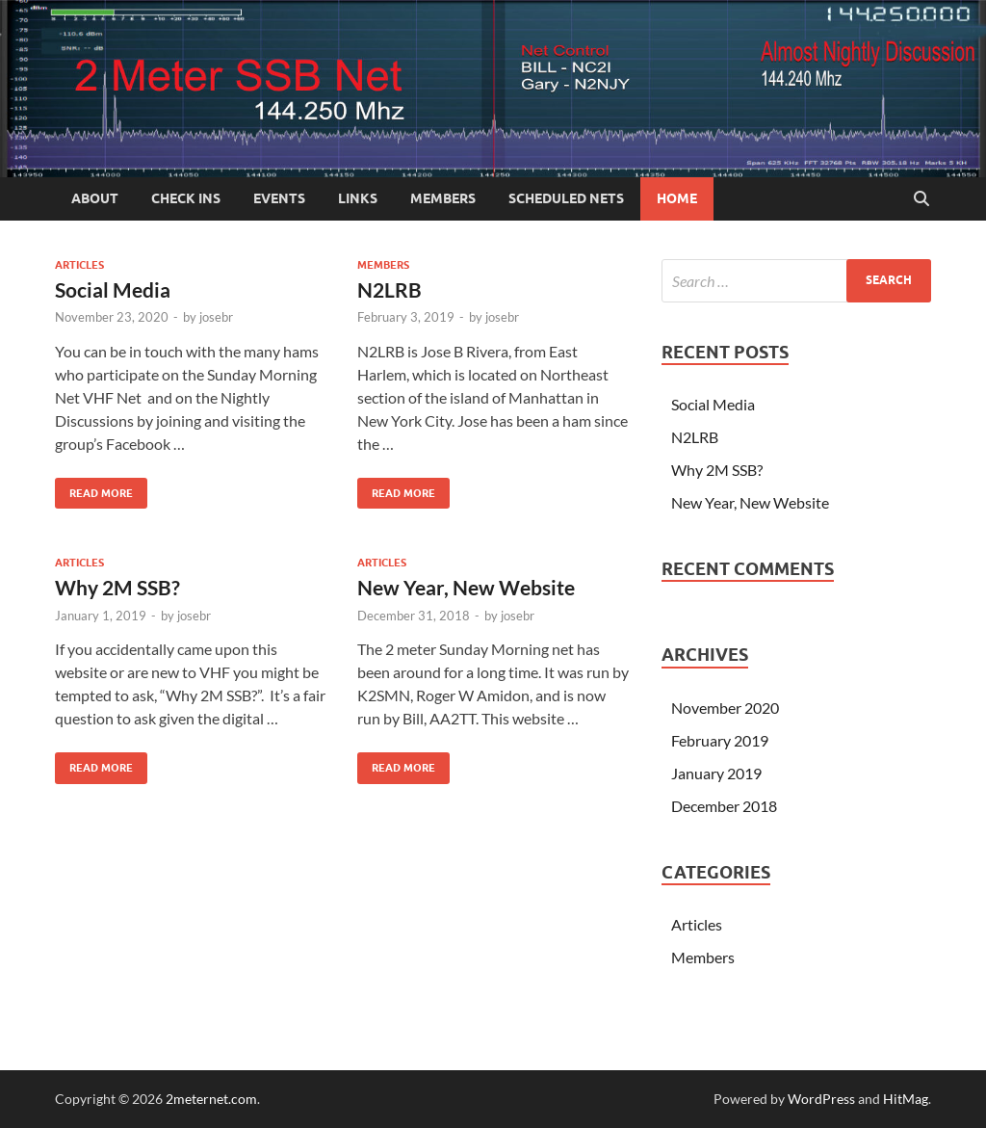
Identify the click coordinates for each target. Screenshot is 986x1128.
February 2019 (719, 740)
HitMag (905, 1098)
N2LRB (389, 289)
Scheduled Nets (566, 198)
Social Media (112, 289)
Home (677, 198)
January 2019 (716, 773)
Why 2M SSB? (117, 587)
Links (357, 198)
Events (279, 198)
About (94, 198)
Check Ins (186, 198)
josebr (216, 317)
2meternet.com (211, 1098)
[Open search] (921, 199)
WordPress (821, 1098)
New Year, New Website (466, 587)
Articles (79, 265)
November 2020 (725, 707)
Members (443, 198)
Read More (94, 489)
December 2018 (724, 806)
